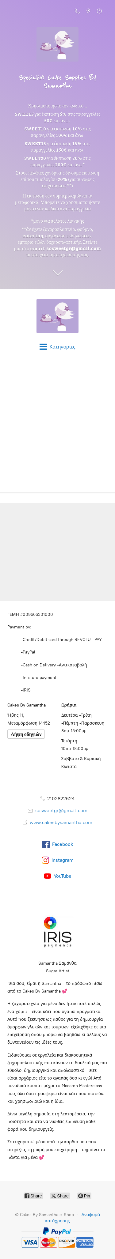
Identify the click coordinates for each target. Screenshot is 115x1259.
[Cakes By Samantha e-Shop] (57, 316)
